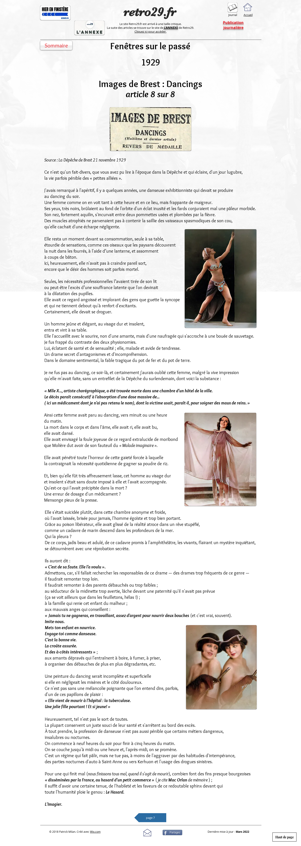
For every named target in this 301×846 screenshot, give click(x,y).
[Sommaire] (56, 45)
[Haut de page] (284, 837)
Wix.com (95, 831)
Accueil (248, 15)
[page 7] (150, 817)
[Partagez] (172, 832)
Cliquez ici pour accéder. (150, 31)
